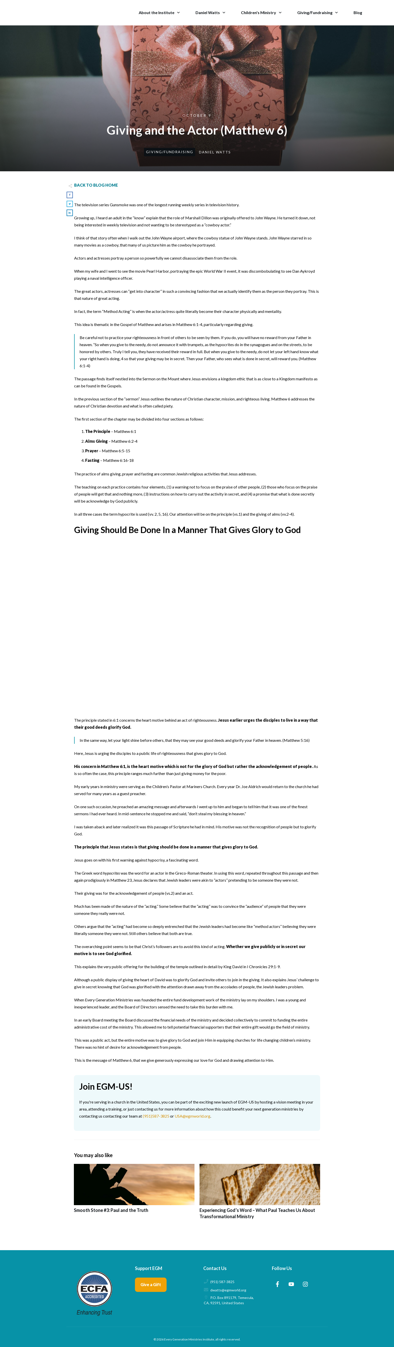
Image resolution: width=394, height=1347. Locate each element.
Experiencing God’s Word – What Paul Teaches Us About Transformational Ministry (260, 1194)
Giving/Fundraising (169, 152)
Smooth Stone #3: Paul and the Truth (134, 1194)
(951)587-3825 (156, 1116)
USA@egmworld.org (192, 1116)
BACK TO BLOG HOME (96, 185)
